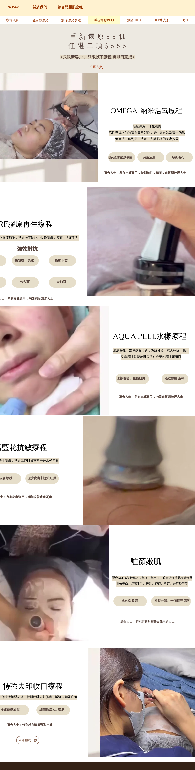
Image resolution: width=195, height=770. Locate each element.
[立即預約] (96, 67)
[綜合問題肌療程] (70, 7)
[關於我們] (40, 7)
